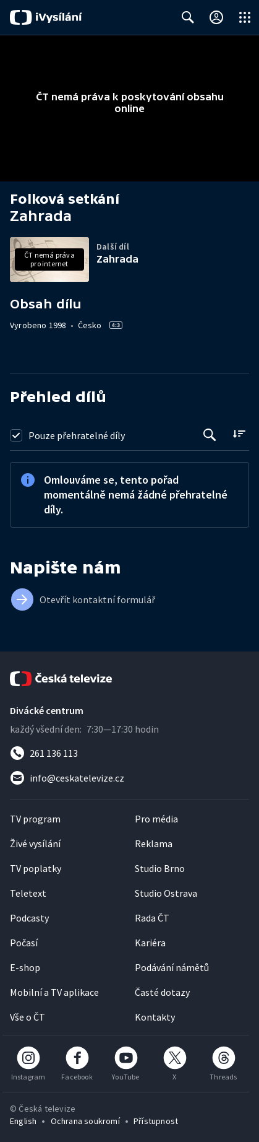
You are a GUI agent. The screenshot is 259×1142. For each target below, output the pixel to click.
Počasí (24, 942)
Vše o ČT (27, 1017)
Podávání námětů (172, 967)
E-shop (25, 967)
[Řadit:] (239, 434)
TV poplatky (35, 868)
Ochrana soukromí (85, 1121)
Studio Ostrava (166, 893)
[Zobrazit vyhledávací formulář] (188, 17)
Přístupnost (156, 1121)
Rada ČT (152, 918)
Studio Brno (160, 868)
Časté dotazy (162, 992)
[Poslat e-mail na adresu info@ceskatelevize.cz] (129, 777)
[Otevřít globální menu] (245, 17)
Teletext (28, 893)
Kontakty (155, 1017)
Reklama (153, 843)
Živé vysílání (35, 843)
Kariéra (150, 942)
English (23, 1121)
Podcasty (29, 918)
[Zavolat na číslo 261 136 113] (129, 753)
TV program (35, 819)
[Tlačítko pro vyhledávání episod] (210, 435)
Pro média (156, 819)
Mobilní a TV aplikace (54, 992)
